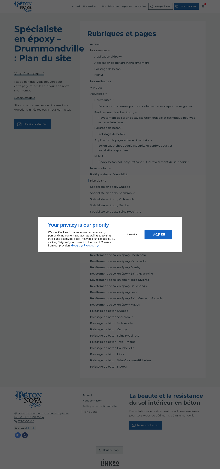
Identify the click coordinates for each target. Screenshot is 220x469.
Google (75, 245)
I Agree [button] (158, 234)
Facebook (90, 245)
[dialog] (110, 234)
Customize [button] (132, 234)
